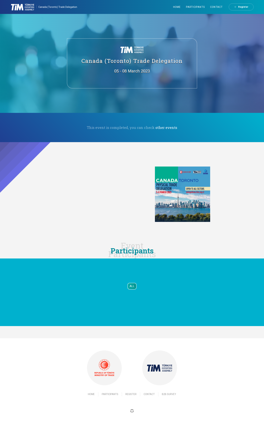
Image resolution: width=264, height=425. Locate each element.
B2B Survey (169, 394)
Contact (216, 7)
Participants (195, 7)
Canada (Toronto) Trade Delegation (57, 7)
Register (241, 7)
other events (166, 127)
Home (177, 7)
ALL (132, 286)
